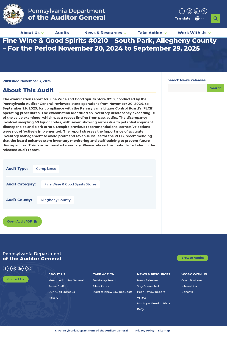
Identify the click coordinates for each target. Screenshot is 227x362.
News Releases (147, 307)
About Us (30, 29)
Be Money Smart (104, 307)
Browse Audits (192, 285)
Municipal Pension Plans (154, 330)
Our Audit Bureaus (61, 319)
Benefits (187, 319)
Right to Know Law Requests (112, 319)
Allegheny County (55, 227)
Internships (189, 313)
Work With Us (192, 29)
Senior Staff (56, 313)
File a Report (101, 313)
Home (8, 54)
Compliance (46, 196)
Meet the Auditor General (66, 307)
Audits (62, 29)
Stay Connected (148, 313)
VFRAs (141, 325)
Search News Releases (187, 107)
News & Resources (103, 29)
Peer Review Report (151, 319)
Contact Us (15, 306)
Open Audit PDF (19, 248)
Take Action (150, 29)
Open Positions (191, 307)
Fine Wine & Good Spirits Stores (70, 211)
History (53, 325)
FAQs (141, 336)
